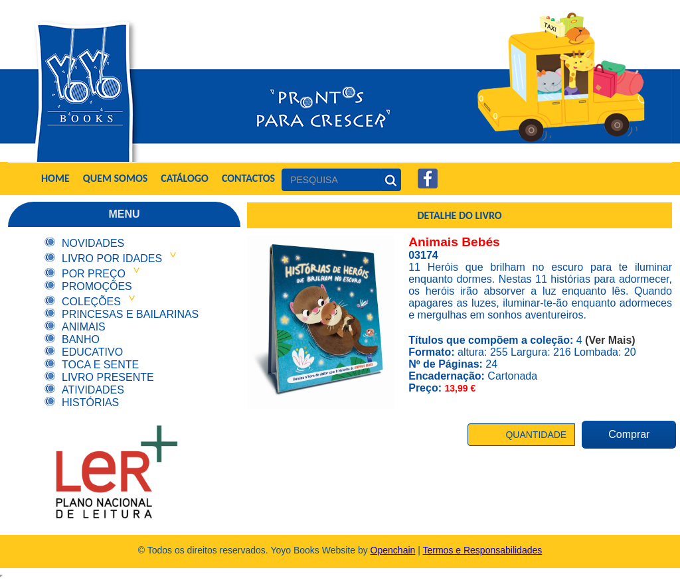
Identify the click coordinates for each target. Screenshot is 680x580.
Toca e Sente (100, 364)
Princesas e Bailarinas (130, 314)
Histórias (90, 402)
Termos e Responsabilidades (483, 550)
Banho (81, 339)
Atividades (93, 390)
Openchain (393, 550)
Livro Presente (108, 377)
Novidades (93, 243)
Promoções (97, 286)
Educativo (92, 352)
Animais (84, 326)
